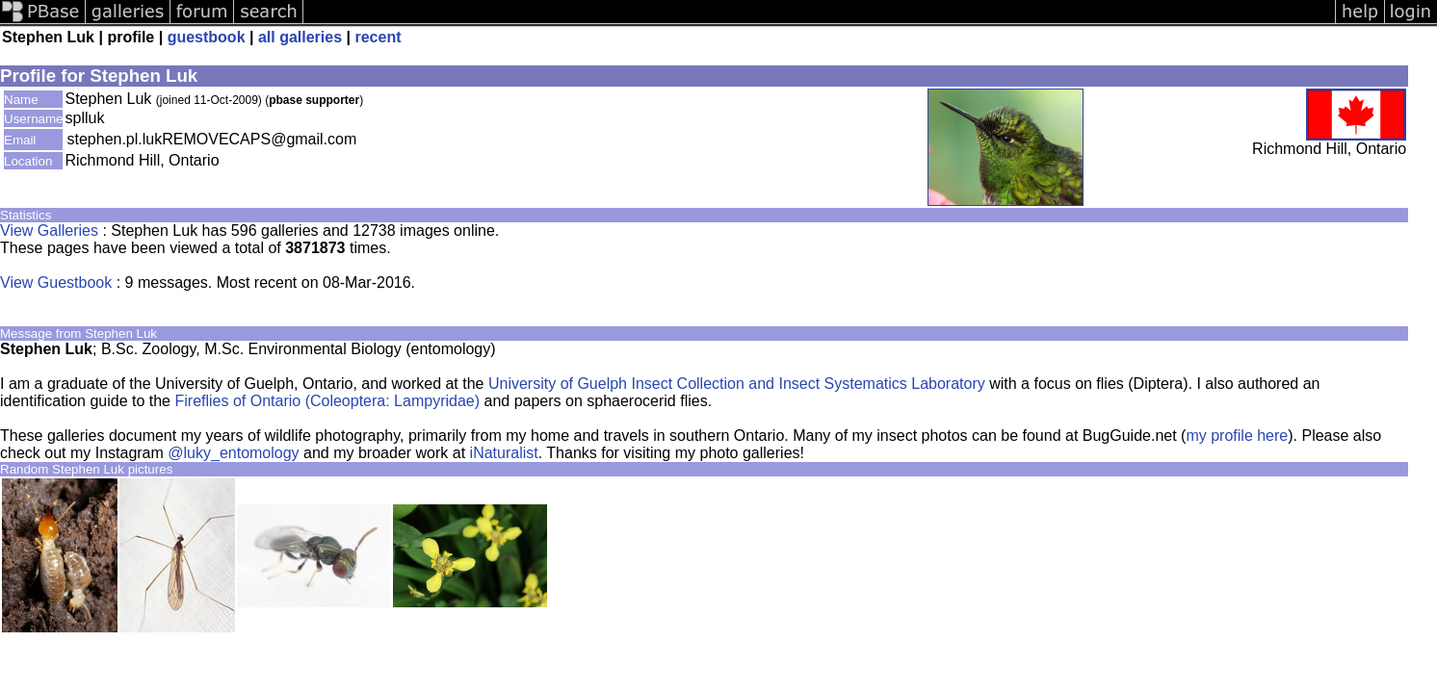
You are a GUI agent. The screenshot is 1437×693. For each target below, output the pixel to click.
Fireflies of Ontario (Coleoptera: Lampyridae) (327, 401)
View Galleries (49, 230)
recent (377, 37)
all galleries (300, 37)
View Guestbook (56, 282)
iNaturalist (504, 453)
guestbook (207, 37)
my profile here (1237, 435)
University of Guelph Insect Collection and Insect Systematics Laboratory (736, 383)
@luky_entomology (233, 453)
